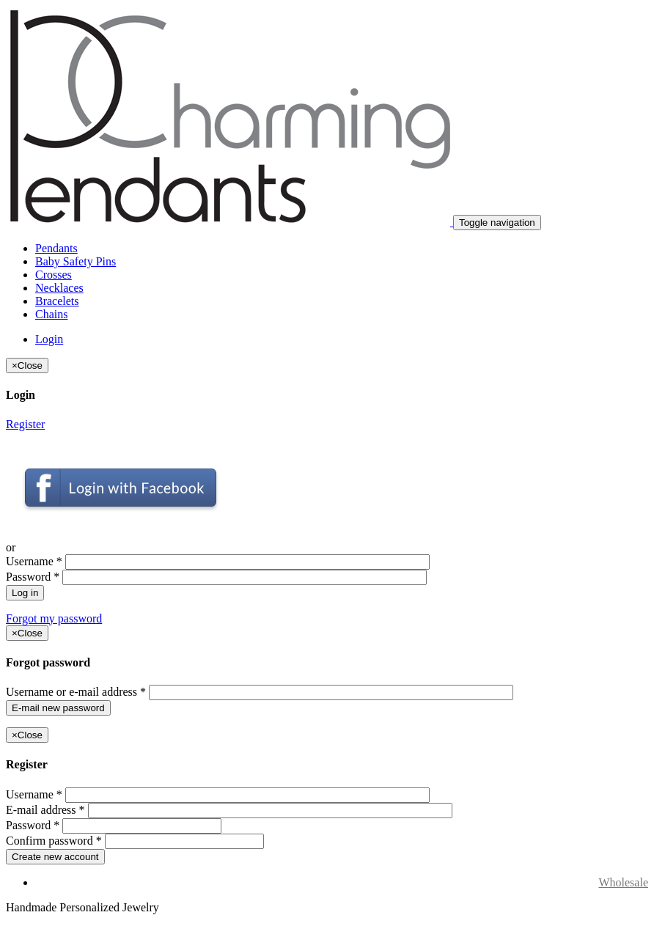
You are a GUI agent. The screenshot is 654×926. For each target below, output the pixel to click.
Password (32, 576)
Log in (25, 592)
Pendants (56, 248)
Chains (51, 314)
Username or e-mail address (76, 692)
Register (25, 424)
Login (49, 339)
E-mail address (45, 810)
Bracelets (57, 301)
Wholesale (623, 882)
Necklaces (59, 288)
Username (34, 561)
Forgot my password (54, 618)
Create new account (55, 856)
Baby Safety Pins (75, 261)
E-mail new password (58, 707)
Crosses (53, 274)
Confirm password (54, 840)
